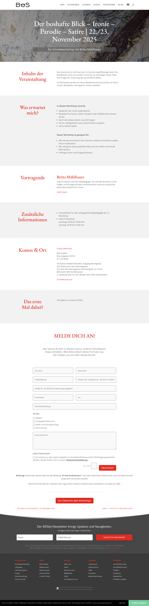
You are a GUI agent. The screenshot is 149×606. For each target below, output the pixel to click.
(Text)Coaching (21, 576)
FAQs (66, 576)
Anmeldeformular (120, 567)
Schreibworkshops (22, 564)
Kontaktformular (120, 564)
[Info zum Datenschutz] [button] (102, 603)
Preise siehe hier (64, 248)
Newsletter (117, 576)
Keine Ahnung (40, 428)
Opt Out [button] (122, 603)
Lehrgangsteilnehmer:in (44, 421)
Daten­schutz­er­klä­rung (77, 460)
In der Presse (44, 576)
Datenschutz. (114, 548)
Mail (118, 483)
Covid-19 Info (20, 579)
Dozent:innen (69, 570)
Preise (17, 573)
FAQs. (80, 300)
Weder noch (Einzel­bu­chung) (45, 424)
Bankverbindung (95, 576)
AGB (90, 570)
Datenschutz (94, 567)
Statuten (92, 573)
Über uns (67, 564)
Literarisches (44, 573)
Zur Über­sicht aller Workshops (74, 500)
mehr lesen (62, 192)
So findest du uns (71, 579)
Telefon (116, 570)
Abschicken (107, 467)
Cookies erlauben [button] (139, 603)
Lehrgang (18, 567)
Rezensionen (44, 570)
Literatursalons (21, 570)
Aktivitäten (43, 564)
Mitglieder (68, 573)
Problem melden (119, 579)
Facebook (117, 573)
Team (66, 567)
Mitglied (37, 418)
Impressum (93, 564)
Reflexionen (44, 567)
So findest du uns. (65, 279)
